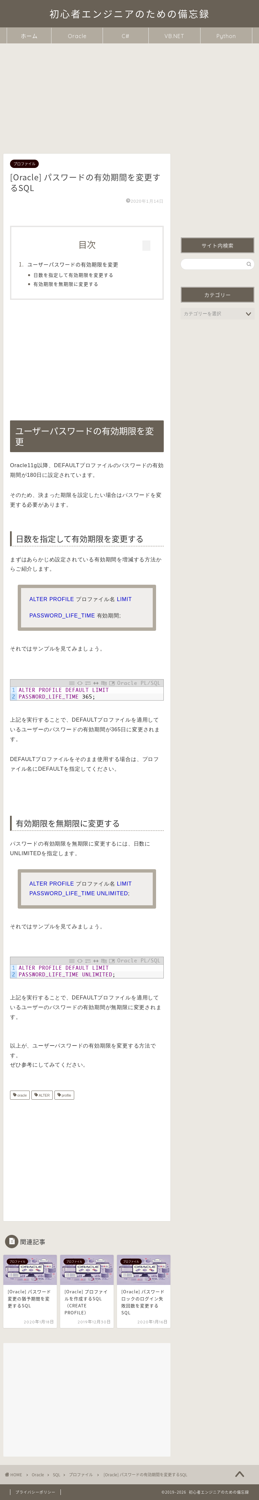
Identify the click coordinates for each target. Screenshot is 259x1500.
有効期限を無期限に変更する (68, 283)
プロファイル (24, 164)
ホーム (29, 36)
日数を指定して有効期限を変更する (76, 274)
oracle (21, 1096)
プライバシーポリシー (35, 1492)
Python (226, 36)
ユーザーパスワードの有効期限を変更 (75, 264)
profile (66, 1096)
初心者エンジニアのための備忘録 (129, 14)
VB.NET (174, 36)
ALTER (44, 1096)
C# (125, 36)
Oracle (77, 36)
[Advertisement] (129, 93)
